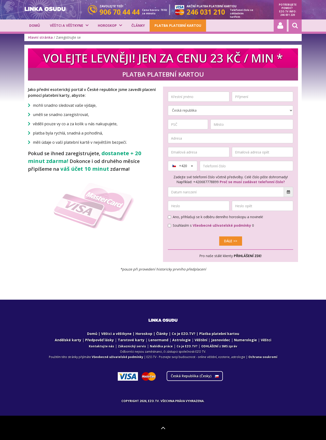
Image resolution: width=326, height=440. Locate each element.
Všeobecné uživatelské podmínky (222, 225)
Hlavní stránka (40, 37)
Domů (34, 25)
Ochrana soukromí (262, 357)
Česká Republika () (195, 376)
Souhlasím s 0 (211, 225)
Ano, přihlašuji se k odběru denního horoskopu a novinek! (215, 217)
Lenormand (158, 340)
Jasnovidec (220, 340)
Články (138, 25)
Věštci (266, 340)
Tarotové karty (131, 340)
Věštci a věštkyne (66, 25)
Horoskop (107, 25)
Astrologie (181, 340)
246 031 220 (287, 15)
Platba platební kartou (177, 25)
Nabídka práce (161, 346)
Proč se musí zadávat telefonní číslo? (252, 182)
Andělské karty (68, 340)
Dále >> (230, 241)
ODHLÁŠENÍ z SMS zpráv (219, 346)
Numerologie (245, 340)
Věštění (201, 340)
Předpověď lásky (99, 340)
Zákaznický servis (132, 346)
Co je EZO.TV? (183, 333)
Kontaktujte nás (101, 346)
